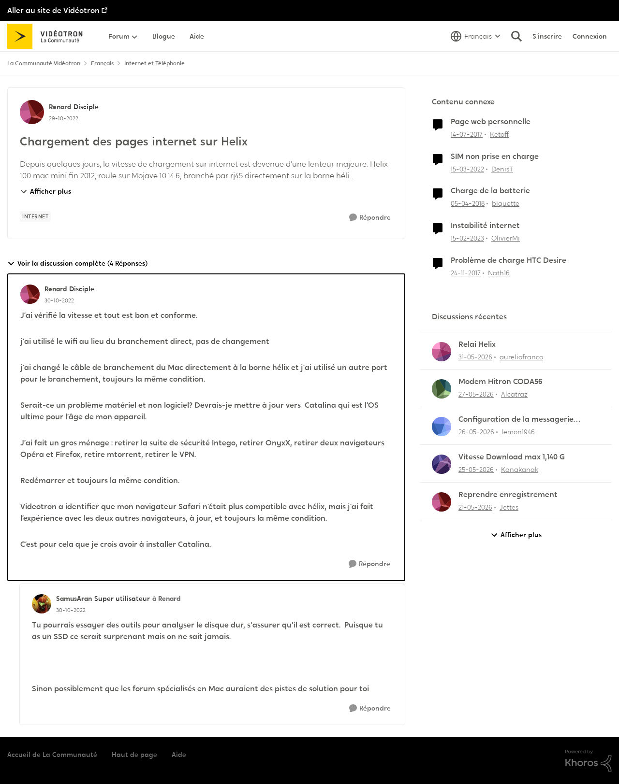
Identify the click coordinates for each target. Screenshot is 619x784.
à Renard (166, 598)
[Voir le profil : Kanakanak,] (441, 464)
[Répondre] (370, 217)
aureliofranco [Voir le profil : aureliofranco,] (521, 356)
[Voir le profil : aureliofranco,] (441, 351)
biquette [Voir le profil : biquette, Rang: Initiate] (505, 203)
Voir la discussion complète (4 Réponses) (77, 263)
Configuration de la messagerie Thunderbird (516, 419)
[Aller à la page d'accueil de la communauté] (48, 36)
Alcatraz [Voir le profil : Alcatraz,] (514, 394)
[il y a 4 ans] (467, 169)
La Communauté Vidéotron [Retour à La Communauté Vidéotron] (43, 63)
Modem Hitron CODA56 (500, 381)
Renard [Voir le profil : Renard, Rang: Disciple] (60, 106)
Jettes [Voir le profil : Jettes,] (509, 507)
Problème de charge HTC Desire (508, 260)
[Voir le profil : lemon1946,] (441, 426)
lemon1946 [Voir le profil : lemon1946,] (518, 432)
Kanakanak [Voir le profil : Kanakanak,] (519, 469)
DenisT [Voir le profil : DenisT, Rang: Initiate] (502, 168)
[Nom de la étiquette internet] (35, 216)
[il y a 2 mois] (475, 357)
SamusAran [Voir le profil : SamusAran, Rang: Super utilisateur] (74, 598)
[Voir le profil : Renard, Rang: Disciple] (32, 112)
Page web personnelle (491, 122)
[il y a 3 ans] (467, 238)
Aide (179, 754)
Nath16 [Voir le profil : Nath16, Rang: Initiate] (499, 273)
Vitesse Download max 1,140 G (511, 457)
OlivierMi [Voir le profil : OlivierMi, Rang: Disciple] (505, 238)
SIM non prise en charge (495, 156)
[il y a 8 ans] (468, 204)
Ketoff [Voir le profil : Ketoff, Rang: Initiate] (499, 134)
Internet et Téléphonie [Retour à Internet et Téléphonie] (154, 63)
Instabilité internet (485, 225)
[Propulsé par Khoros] (588, 761)
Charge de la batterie (490, 191)
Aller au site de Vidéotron (53, 10)
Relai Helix (477, 344)
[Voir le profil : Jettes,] (441, 502)
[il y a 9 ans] (467, 134)
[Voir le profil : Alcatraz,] (441, 389)
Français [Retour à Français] (102, 63)
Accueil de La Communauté (52, 754)
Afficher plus (45, 191)
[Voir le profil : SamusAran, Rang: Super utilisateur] (41, 603)
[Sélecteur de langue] (475, 36)
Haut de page (134, 754)
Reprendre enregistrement (508, 494)
